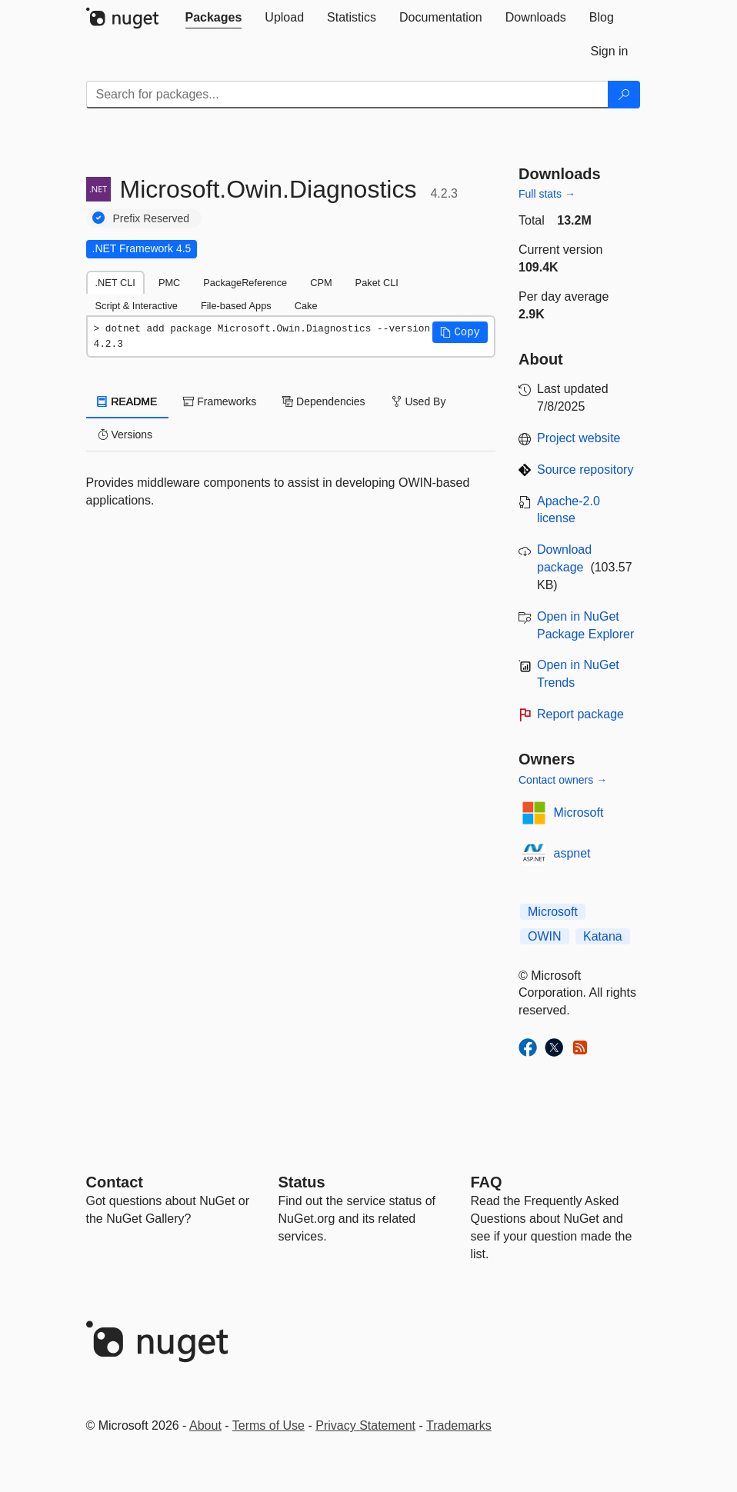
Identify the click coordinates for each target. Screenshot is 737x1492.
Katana (602, 936)
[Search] (624, 94)
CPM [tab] (321, 282)
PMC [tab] (169, 282)
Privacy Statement (365, 1425)
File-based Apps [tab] (236, 305)
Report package (580, 714)
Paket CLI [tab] (377, 282)
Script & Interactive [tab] (136, 305)
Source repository (585, 469)
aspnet (572, 853)
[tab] (214, 18)
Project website (579, 438)
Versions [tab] (125, 434)
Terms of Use (268, 1425)
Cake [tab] (306, 305)
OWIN (545, 936)
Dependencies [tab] (323, 401)
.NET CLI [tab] (115, 282)
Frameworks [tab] (219, 401)
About (205, 1425)
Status (301, 1182)
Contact (114, 1182)
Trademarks (459, 1425)
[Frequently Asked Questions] (486, 1182)
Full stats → (547, 194)
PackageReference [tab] (245, 282)
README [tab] (128, 401)
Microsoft (579, 812)
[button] (460, 332)
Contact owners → (563, 780)
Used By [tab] (419, 401)
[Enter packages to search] (347, 94)
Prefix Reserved (151, 218)
